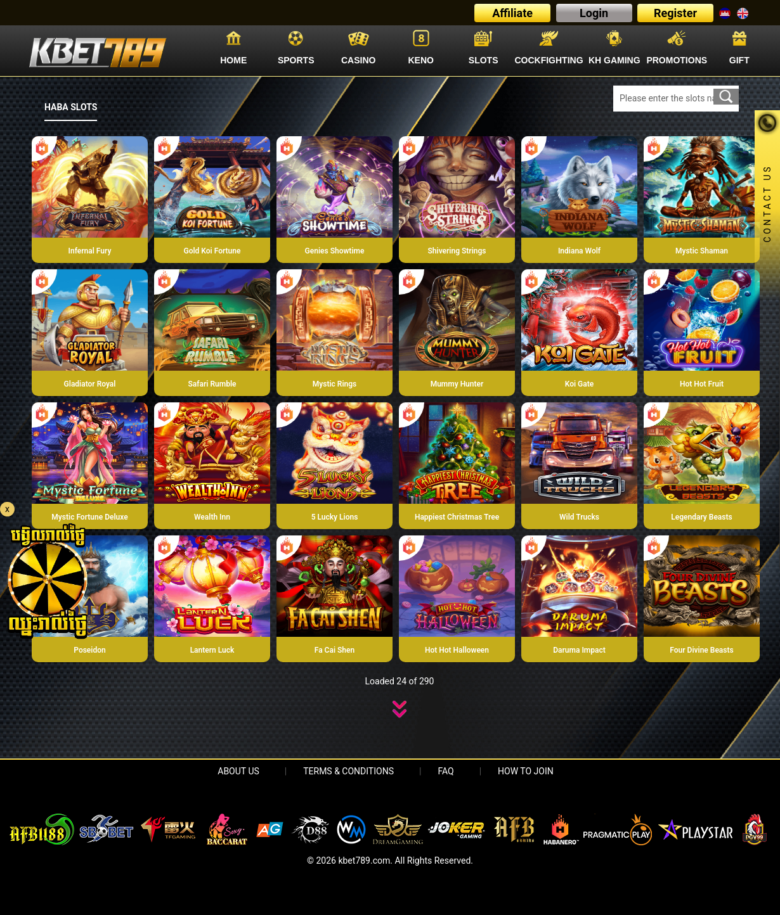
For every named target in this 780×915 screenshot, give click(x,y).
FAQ (445, 771)
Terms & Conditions (348, 771)
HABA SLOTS (70, 107)
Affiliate (512, 13)
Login (594, 13)
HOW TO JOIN (526, 771)
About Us (238, 771)
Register (675, 13)
